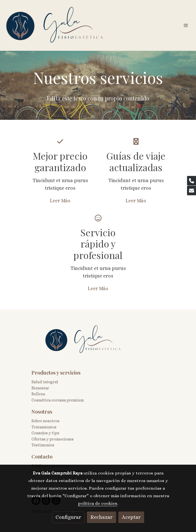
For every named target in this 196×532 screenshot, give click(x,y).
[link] (55, 25)
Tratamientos (43, 427)
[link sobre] (98, 343)
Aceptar (131, 517)
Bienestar (40, 388)
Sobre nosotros (45, 421)
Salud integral (44, 382)
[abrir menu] (186, 25)
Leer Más (60, 200)
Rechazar (101, 517)
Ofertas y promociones (52, 439)
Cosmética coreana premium (57, 400)
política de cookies (97, 503)
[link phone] (191, 180)
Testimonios (42, 445)
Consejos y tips (45, 433)
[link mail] (191, 190)
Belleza (38, 394)
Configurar (68, 517)
